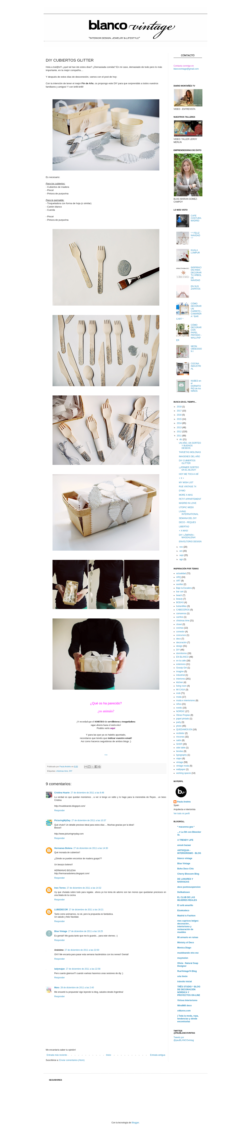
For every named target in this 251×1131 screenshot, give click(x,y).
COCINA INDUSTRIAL (196, 366)
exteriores (181, 664)
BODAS (180, 602)
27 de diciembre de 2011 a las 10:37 (89, 820)
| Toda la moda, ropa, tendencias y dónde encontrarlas (187, 1019)
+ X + (181, 478)
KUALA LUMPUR (195, 251)
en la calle (181, 660)
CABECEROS (183, 609)
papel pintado (182, 718)
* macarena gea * (185, 827)
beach (179, 595)
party (178, 722)
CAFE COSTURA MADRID (196, 218)
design (179, 646)
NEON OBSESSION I (196, 349)
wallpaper (180, 769)
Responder (59, 810)
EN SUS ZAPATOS (195, 287)
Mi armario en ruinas (187, 937)
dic (181, 439)
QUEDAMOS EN (184, 729)
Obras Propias (183, 715)
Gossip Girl (181, 667)
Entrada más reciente (57, 1055)
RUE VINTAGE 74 (187, 486)
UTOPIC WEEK (186, 507)
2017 (179, 411)
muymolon (182, 958)
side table (180, 747)
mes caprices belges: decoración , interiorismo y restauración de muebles (188, 926)
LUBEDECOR (61, 909)
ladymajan (59, 969)
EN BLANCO (182, 657)
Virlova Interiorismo (187, 1000)
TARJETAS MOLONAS (190, 452)
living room (181, 686)
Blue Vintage (60, 931)
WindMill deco (184, 1005)
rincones (180, 737)
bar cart (180, 591)
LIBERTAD (184, 526)
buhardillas (181, 606)
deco (178, 638)
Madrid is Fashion (186, 915)
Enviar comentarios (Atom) (72, 1060)
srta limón (182, 976)
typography (181, 755)
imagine (180, 671)
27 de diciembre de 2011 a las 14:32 (84, 888)
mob (178, 693)
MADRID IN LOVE (187, 503)
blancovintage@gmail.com (186, 69)
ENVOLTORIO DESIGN (190, 541)
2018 (179, 406)
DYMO (182, 490)
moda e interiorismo (185, 700)
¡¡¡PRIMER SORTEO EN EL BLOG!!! (189, 468)
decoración (181, 642)
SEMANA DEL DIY (188, 518)
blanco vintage (184, 858)
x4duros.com (184, 1010)
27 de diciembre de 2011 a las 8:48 (87, 792)
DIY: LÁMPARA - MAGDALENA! (187, 536)
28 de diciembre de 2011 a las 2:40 (77, 987)
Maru (56, 987)
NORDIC (180, 711)
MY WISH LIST (186, 482)
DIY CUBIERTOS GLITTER (187, 461)
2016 (179, 415)
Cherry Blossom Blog (188, 874)
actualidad (181, 573)
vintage (179, 762)
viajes (179, 758)
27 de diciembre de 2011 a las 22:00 (82, 950)
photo (179, 726)
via (105, 755)
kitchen (179, 682)
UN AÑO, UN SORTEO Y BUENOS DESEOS (190, 445)
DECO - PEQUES (187, 522)
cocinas (180, 628)
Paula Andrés (65, 766)
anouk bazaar (184, 845)
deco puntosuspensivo (189, 887)
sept (181, 555)
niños (178, 704)
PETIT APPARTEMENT (190, 499)
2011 (179, 435)
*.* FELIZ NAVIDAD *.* (195, 235)
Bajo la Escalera (184, 588)
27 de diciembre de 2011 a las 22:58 (83, 969)
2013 (179, 427)
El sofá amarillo (185, 905)
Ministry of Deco (185, 942)
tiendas (179, 751)
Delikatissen (183, 892)
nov (181, 547)
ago (181, 559)
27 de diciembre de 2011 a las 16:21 (86, 909)
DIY (70, 771)
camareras (181, 613)
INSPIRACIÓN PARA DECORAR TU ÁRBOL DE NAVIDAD (196, 274)
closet (179, 624)
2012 (179, 431)
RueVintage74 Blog (187, 971)
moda (179, 697)
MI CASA (180, 689)
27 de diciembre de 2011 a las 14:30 (90, 848)
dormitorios (181, 653)
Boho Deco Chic (185, 868)
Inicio (108, 1055)
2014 (179, 423)
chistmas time (62, 771)
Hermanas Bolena (63, 848)
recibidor (180, 733)
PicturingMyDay (62, 820)
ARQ (178, 577)
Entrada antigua (157, 1055)
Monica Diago (184, 947)
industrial (180, 675)
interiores (180, 679)
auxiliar (179, 584)
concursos (181, 635)
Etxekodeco (183, 910)
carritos (179, 617)
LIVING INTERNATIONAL (188, 512)
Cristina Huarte (62, 792)
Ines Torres (60, 888)
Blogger (135, 1122)
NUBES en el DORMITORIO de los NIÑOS (196, 386)
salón (178, 740)
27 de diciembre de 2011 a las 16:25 (85, 931)
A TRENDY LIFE (185, 840)
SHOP (179, 744)
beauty (179, 599)
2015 (179, 419)
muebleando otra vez (187, 953)
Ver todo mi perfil (182, 813)
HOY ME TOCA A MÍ (188, 474)
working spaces (183, 773)
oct (181, 551)
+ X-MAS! (183, 530)
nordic (179, 708)
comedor (180, 631)
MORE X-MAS (186, 495)
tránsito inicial (184, 981)
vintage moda (182, 766)
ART (178, 580)
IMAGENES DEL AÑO (189, 456)
